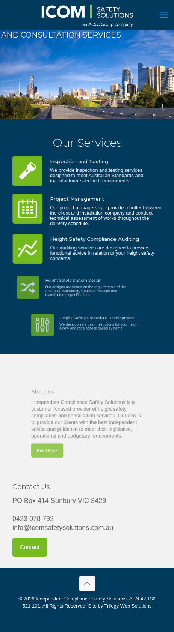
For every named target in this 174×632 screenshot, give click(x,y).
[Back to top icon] (87, 583)
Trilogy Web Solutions (128, 606)
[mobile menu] (163, 15)
